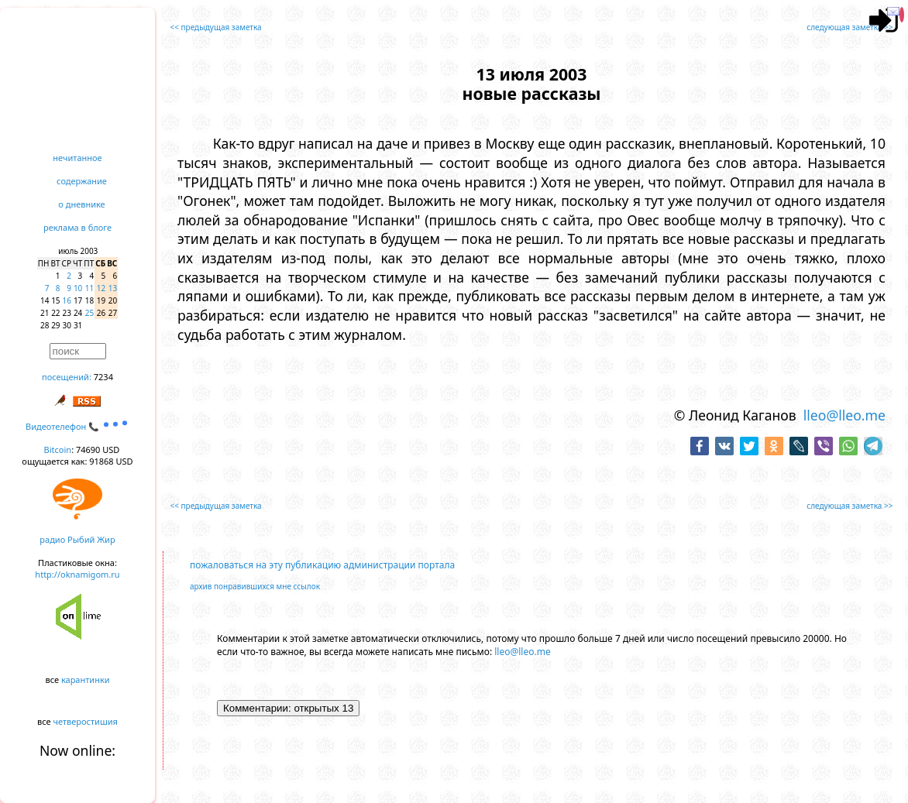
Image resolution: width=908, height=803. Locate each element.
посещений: (66, 377)
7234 (103, 377)
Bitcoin (58, 449)
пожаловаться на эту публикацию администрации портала (322, 564)
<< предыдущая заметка (216, 27)
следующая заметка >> (850, 27)
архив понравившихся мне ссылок (255, 586)
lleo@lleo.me (844, 415)
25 (89, 312)
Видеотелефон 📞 (77, 426)
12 (101, 288)
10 (78, 288)
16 (67, 300)
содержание (82, 181)
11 (89, 288)
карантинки (85, 679)
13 (112, 288)
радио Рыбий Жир (77, 539)
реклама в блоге (77, 227)
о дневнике (81, 204)
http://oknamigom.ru (77, 574)
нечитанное (77, 157)
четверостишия (85, 721)
